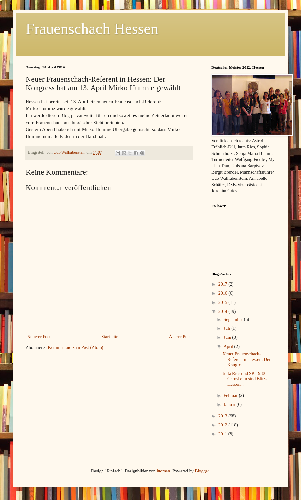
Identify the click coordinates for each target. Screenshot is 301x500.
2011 (223, 434)
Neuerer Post (39, 336)
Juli (227, 328)
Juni (228, 337)
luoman (163, 471)
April (229, 346)
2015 (223, 302)
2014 (223, 311)
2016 (223, 293)
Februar (231, 395)
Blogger (202, 471)
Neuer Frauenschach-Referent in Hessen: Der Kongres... (247, 359)
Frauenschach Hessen (92, 28)
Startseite (110, 336)
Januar (230, 404)
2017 (223, 284)
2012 (223, 425)
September (234, 319)
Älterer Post (180, 336)
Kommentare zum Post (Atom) (75, 347)
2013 (223, 416)
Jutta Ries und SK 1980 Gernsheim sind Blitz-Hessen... (245, 379)
